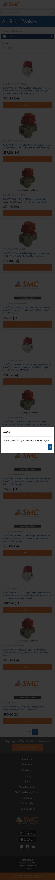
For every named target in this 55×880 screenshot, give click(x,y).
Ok (50, 447)
